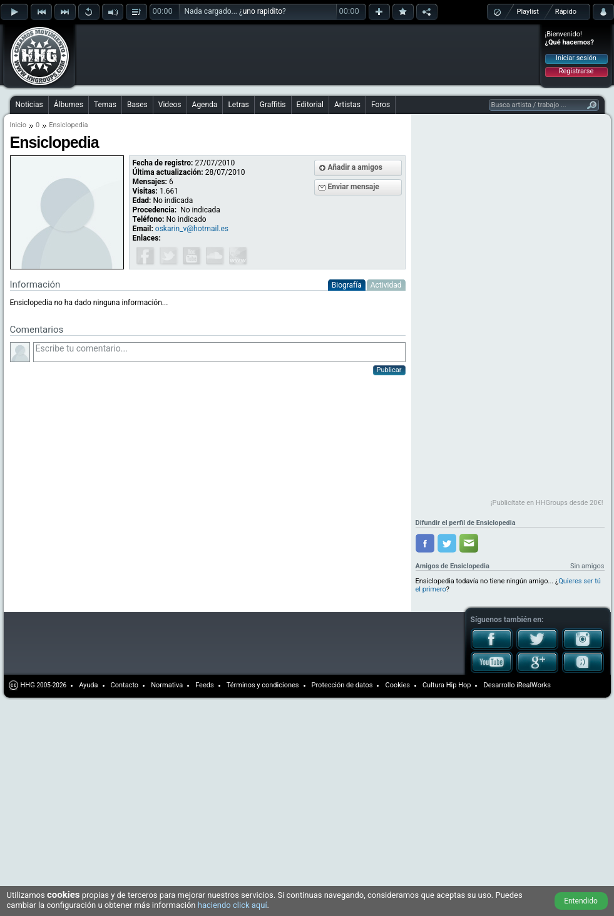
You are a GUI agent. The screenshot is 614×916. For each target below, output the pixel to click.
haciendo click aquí (232, 905)
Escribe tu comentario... (219, 352)
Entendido (581, 901)
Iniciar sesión (576, 58)
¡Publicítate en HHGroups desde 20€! (547, 503)
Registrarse (576, 71)
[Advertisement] (509, 309)
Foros (380, 104)
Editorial (310, 104)
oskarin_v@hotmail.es (191, 228)
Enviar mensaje (353, 186)
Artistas (347, 104)
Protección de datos (342, 685)
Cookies (397, 685)
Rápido (565, 12)
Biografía (347, 285)
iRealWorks (533, 685)
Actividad (386, 285)
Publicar (389, 370)
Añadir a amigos (355, 167)
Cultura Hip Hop (446, 685)
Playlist (528, 12)
